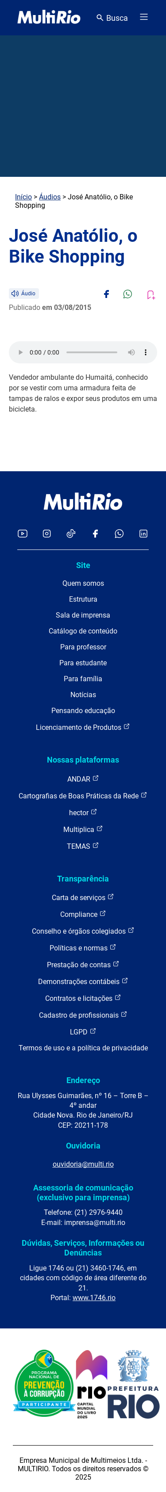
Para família (83, 679)
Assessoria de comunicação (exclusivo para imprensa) (83, 1192)
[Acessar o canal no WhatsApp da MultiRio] (119, 534)
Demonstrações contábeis (83, 981)
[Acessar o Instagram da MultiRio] (46, 534)
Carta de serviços (83, 897)
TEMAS (83, 846)
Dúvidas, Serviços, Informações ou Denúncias (83, 1247)
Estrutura (83, 599)
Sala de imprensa (83, 615)
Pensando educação (83, 710)
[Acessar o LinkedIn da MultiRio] (143, 534)
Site (83, 565)
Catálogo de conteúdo (83, 631)
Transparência (83, 878)
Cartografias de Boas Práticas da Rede (83, 795)
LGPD (83, 1031)
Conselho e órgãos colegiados (83, 930)
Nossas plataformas (83, 759)
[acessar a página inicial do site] (49, 18)
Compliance (83, 914)
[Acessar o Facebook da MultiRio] (95, 534)
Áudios (50, 197)
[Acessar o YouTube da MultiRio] (22, 534)
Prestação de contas (83, 964)
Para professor (83, 647)
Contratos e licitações (83, 998)
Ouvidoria (83, 1145)
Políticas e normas (83, 947)
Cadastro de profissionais (83, 1014)
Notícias (83, 695)
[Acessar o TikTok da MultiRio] (71, 534)
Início (23, 197)
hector (83, 812)
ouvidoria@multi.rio (83, 1164)
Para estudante (83, 663)
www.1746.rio (94, 1298)
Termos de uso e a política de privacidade (83, 1048)
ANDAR (83, 778)
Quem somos (83, 583)
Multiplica (83, 829)
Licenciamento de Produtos (83, 727)
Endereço (83, 1080)
